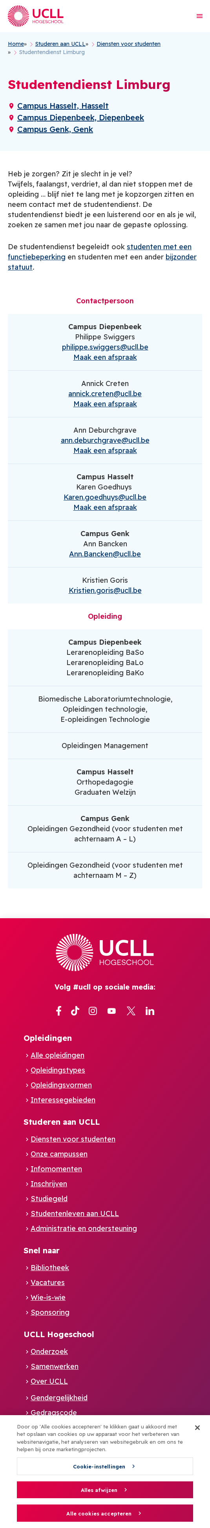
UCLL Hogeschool (59, 1334)
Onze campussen (59, 1153)
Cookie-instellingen (99, 1469)
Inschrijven (49, 1183)
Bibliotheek (50, 1267)
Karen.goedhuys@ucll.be (105, 497)
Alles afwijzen (99, 1493)
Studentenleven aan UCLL (75, 1213)
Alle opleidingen (57, 1055)
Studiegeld (49, 1198)
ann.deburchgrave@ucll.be (105, 440)
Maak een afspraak (105, 357)
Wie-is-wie (48, 1297)
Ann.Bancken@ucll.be (105, 553)
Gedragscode (54, 1412)
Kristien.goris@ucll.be (105, 590)
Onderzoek (49, 1351)
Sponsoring (50, 1312)
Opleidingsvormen (61, 1084)
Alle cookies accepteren (98, 1516)
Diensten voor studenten (73, 1139)
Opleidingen (48, 1038)
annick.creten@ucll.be (105, 393)
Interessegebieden (63, 1099)
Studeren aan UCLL (62, 1122)
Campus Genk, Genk (55, 129)
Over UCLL (49, 1381)
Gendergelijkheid (59, 1397)
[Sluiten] (197, 1430)
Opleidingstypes (58, 1070)
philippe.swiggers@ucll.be (105, 347)
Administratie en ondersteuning (84, 1228)
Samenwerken (55, 1366)
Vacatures (48, 1282)
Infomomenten (56, 1168)
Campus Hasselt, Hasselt (63, 106)
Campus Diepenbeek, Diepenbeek (80, 117)
